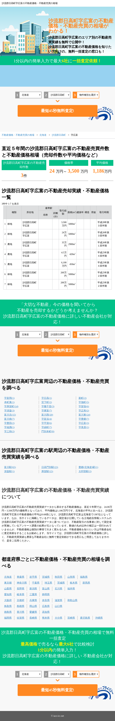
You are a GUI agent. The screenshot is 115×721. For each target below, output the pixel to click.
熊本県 (46, 617)
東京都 (8, 582)
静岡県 (46, 594)
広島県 (46, 606)
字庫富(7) (46, 410)
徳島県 (8, 612)
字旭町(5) (84, 402)
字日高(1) (46, 398)
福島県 (84, 577)
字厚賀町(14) (11, 406)
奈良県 (46, 600)
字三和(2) (9, 431)
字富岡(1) (9, 398)
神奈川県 (22, 582)
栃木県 (73, 582)
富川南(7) (9, 419)
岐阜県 (20, 594)
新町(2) (83, 398)
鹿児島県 (85, 617)
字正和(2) (84, 410)
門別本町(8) (47, 431)
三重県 (33, 594)
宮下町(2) (46, 402)
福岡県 (8, 617)
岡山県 (33, 606)
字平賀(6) (46, 423)
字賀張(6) (84, 406)
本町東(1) (9, 402)
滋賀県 (58, 600)
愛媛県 (33, 612)
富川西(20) (47, 414)
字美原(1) (84, 427)
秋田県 (58, 577)
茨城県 (61, 582)
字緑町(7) (46, 427)
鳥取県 (8, 606)
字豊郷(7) (84, 419)
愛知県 (8, 594)
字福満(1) (9, 427)
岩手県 (33, 577)
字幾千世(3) (47, 406)
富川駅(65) (10, 467)
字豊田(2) (9, 423)
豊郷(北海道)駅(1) (88, 467)
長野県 (20, 588)
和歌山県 (72, 600)
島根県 (20, 606)
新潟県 (33, 588)
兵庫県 (33, 600)
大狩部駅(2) (85, 471)
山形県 (71, 577)
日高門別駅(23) (49, 467)
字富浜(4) (46, 419)
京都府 (20, 600)
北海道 (8, 577)
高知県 (46, 612)
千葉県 (35, 582)
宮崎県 (71, 617)
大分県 (58, 617)
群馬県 (86, 582)
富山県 (46, 588)
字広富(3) (84, 423)
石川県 (58, 588)
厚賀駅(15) (47, 471)
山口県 (58, 606)
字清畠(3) (9, 410)
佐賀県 (20, 617)
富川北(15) (10, 414)
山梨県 (8, 588)
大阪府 (8, 600)
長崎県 (33, 617)
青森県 (20, 577)
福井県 (71, 588)
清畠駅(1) (9, 471)
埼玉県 (48, 582)
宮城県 (46, 577)
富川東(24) (84, 414)
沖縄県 (99, 617)
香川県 (20, 612)
